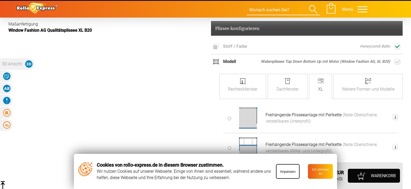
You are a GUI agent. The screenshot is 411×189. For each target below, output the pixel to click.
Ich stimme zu (320, 171)
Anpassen (287, 172)
